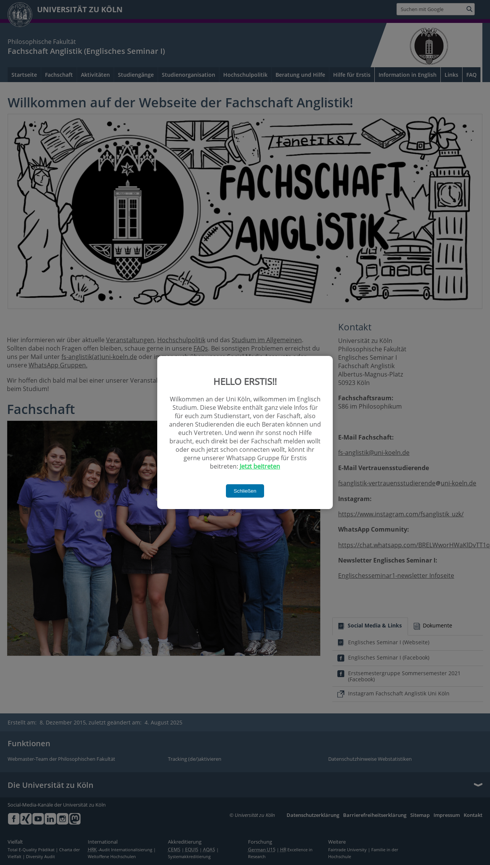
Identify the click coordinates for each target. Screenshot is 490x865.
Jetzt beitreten (260, 466)
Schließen (245, 491)
